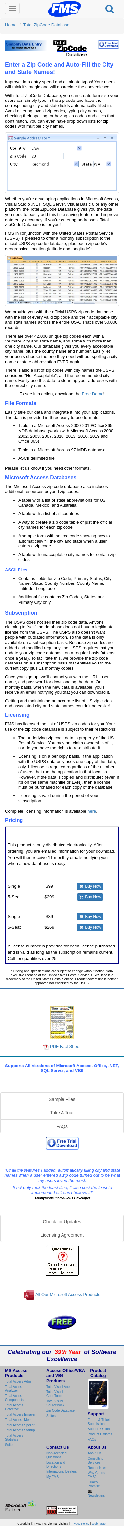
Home (11, 24)
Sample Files (62, 1099)
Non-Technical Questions (56, 1455)
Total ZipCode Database (46, 24)
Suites (9, 1445)
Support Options (99, 1429)
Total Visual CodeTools (54, 1394)
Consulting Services (95, 1460)
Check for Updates (62, 1221)
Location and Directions (55, 1464)
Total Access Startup (20, 1430)
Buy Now (90, 886)
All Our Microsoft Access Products (67, 1294)
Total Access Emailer (20, 1414)
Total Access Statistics (14, 1437)
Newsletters (96, 1495)
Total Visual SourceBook (55, 1403)
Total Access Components (14, 1398)
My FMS (52, 1477)
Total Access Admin (19, 1381)
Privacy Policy (80, 1523)
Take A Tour (62, 1112)
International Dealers (61, 1471)
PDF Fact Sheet (61, 1027)
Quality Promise (94, 1484)
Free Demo (92, 393)
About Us (94, 1453)
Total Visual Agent (59, 1386)
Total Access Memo (19, 1420)
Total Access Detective (14, 1407)
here (91, 811)
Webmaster (99, 1523)
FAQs (62, 1126)
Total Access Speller (20, 1425)
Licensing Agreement (62, 1235)
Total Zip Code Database (62, 995)
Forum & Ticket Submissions (99, 1422)
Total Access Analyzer (14, 1388)
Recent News (97, 1467)
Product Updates (100, 1434)
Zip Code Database (60, 1410)
